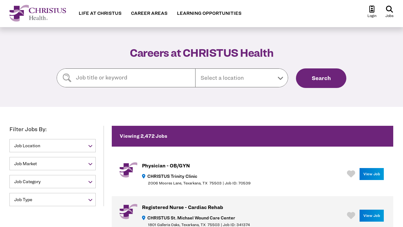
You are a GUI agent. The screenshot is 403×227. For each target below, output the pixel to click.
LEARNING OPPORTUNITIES (209, 13)
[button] (242, 78)
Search (321, 78)
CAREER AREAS (149, 13)
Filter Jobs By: (28, 129)
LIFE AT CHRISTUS (100, 13)
